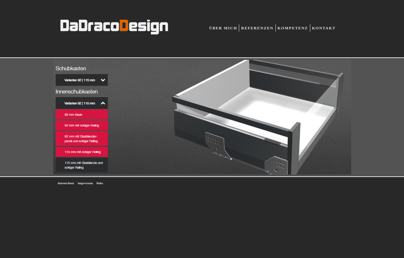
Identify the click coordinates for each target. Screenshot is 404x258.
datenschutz (66, 183)
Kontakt (324, 28)
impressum (85, 183)
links (100, 183)
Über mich (223, 28)
